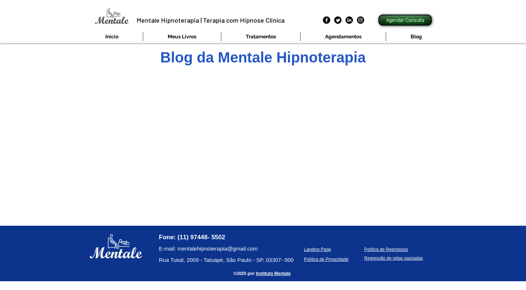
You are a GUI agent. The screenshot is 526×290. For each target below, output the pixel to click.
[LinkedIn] (349, 20)
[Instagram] (360, 20)
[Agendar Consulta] (405, 20)
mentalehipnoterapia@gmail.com (218, 248)
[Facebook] (326, 20)
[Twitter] (338, 20)
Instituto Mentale (273, 273)
